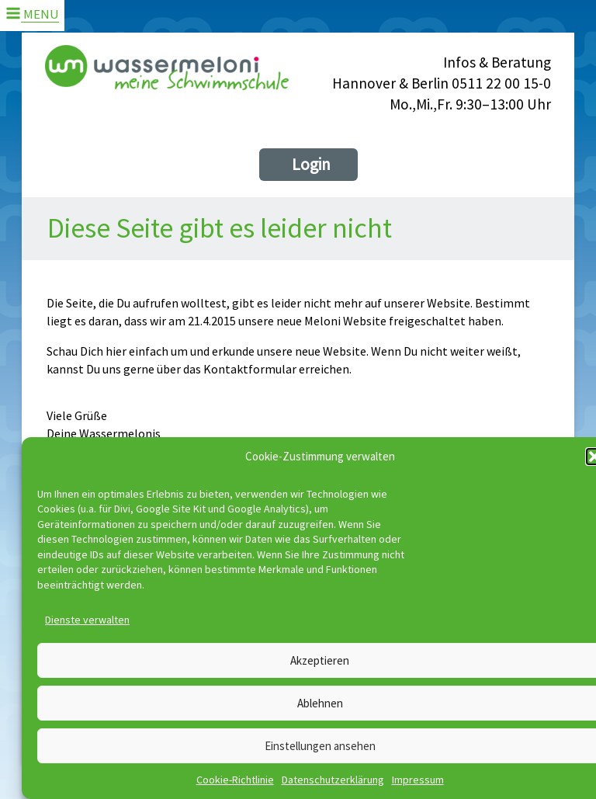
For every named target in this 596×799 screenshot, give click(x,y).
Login (311, 164)
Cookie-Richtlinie (235, 780)
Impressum (418, 780)
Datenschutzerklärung (333, 780)
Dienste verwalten (87, 620)
